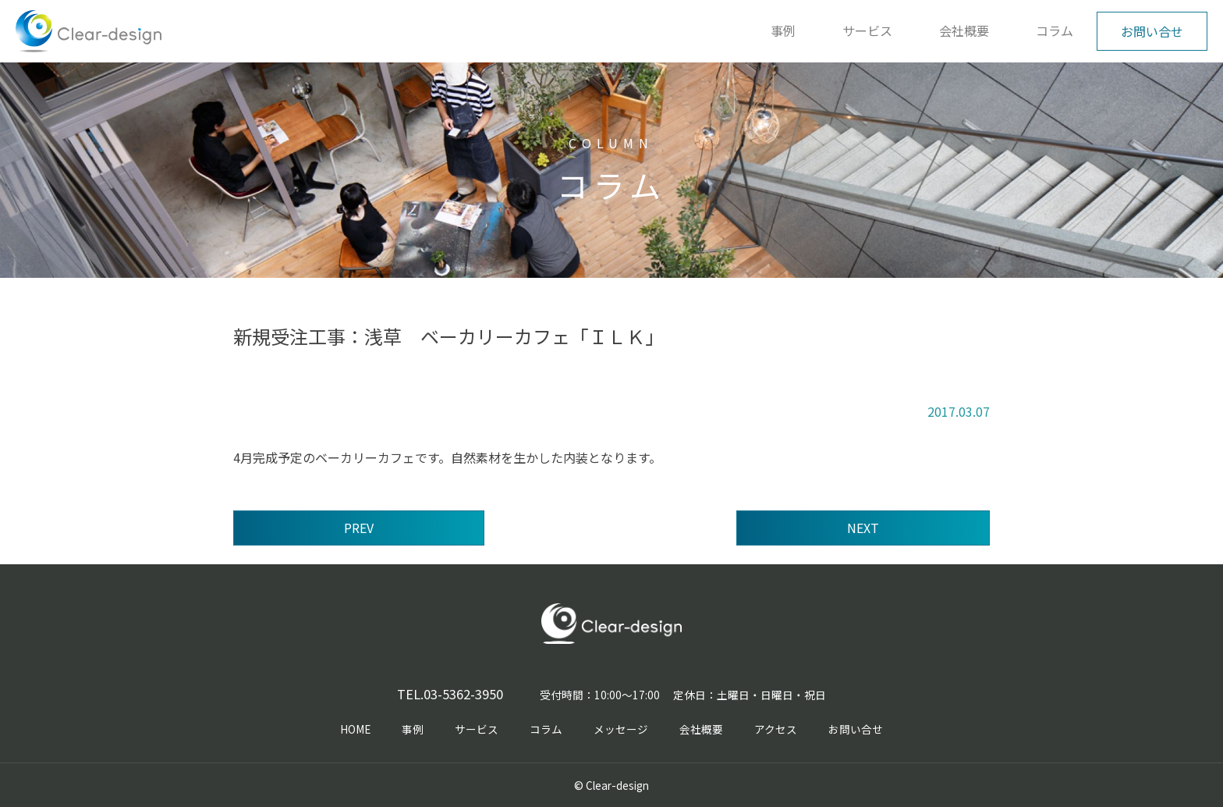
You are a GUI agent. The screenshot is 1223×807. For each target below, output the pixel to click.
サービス (867, 30)
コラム (1054, 30)
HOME (355, 729)
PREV (359, 527)
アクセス (775, 729)
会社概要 (964, 30)
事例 (783, 30)
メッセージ (621, 729)
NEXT (863, 527)
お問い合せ (1152, 31)
